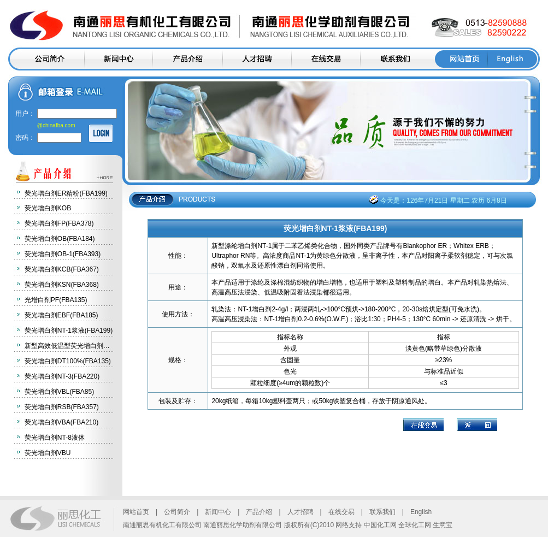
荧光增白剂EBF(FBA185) (61, 315)
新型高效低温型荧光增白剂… (67, 346)
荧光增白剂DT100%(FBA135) (68, 361)
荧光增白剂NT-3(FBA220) (62, 376)
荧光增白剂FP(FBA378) (59, 223)
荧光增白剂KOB (48, 208)
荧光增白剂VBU (48, 453)
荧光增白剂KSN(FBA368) (62, 284)
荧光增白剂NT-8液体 (55, 437)
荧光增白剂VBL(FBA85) (59, 392)
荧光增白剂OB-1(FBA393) (63, 254)
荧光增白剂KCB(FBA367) (62, 269)
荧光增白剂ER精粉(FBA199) (66, 193)
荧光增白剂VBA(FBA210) (61, 422)
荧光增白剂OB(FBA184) (60, 239)
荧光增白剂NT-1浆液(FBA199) (69, 330)
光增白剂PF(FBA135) (56, 300)
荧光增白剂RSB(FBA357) (62, 407)
